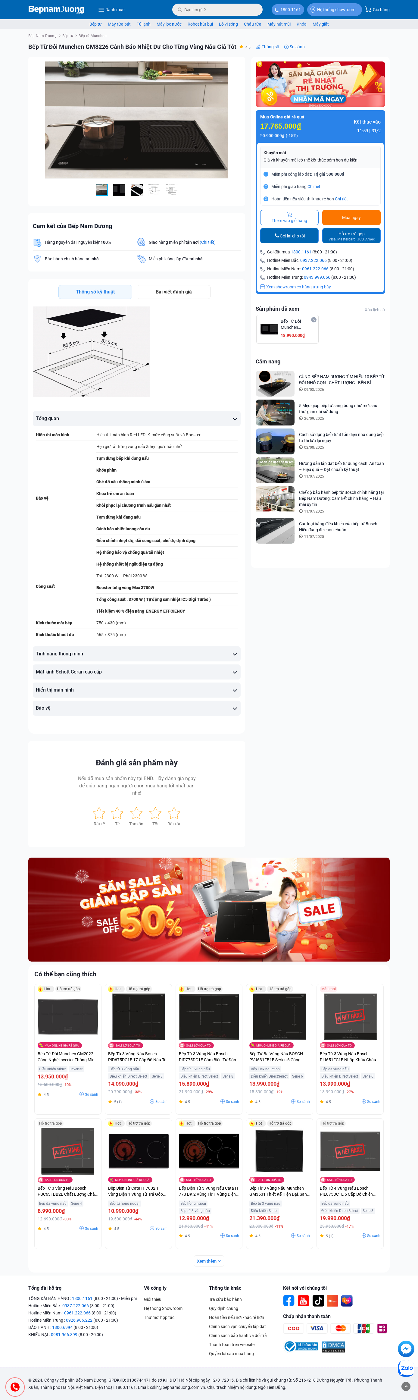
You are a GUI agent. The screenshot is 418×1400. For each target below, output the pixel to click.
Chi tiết (313, 186)
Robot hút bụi (200, 24)
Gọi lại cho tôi (292, 236)
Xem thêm (207, 1261)
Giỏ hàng (377, 9)
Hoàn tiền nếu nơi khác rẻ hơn (236, 1317)
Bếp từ (95, 24)
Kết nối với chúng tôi (305, 1288)
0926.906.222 (79, 1320)
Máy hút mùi (279, 24)
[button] (235, 67)
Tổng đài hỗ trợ (44, 1288)
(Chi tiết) (208, 242)
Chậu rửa (252, 24)
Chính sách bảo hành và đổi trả (238, 1335)
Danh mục (111, 9)
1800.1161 (290, 9)
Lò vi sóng (228, 24)
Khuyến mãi (275, 152)
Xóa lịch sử (375, 309)
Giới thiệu (152, 1299)
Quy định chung (223, 1308)
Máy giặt (321, 24)
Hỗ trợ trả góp (352, 236)
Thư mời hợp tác (159, 1317)
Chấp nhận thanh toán (307, 1316)
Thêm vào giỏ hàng (289, 217)
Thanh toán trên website (231, 1344)
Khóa (302, 24)
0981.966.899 (64, 1334)
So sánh (297, 46)
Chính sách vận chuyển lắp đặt (237, 1326)
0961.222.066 (315, 268)
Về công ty (155, 1288)
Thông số (270, 46)
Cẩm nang (268, 361)
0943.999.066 (317, 277)
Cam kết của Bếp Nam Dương (72, 226)
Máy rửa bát (119, 24)
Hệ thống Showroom (163, 1308)
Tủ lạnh (144, 24)
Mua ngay (351, 217)
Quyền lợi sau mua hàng (231, 1353)
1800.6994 (62, 1327)
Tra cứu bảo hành (225, 1299)
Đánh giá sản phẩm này (137, 762)
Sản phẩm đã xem (277, 309)
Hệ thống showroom (332, 9)
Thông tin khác (225, 1288)
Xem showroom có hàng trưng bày (295, 286)
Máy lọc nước (169, 24)
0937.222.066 (313, 260)
